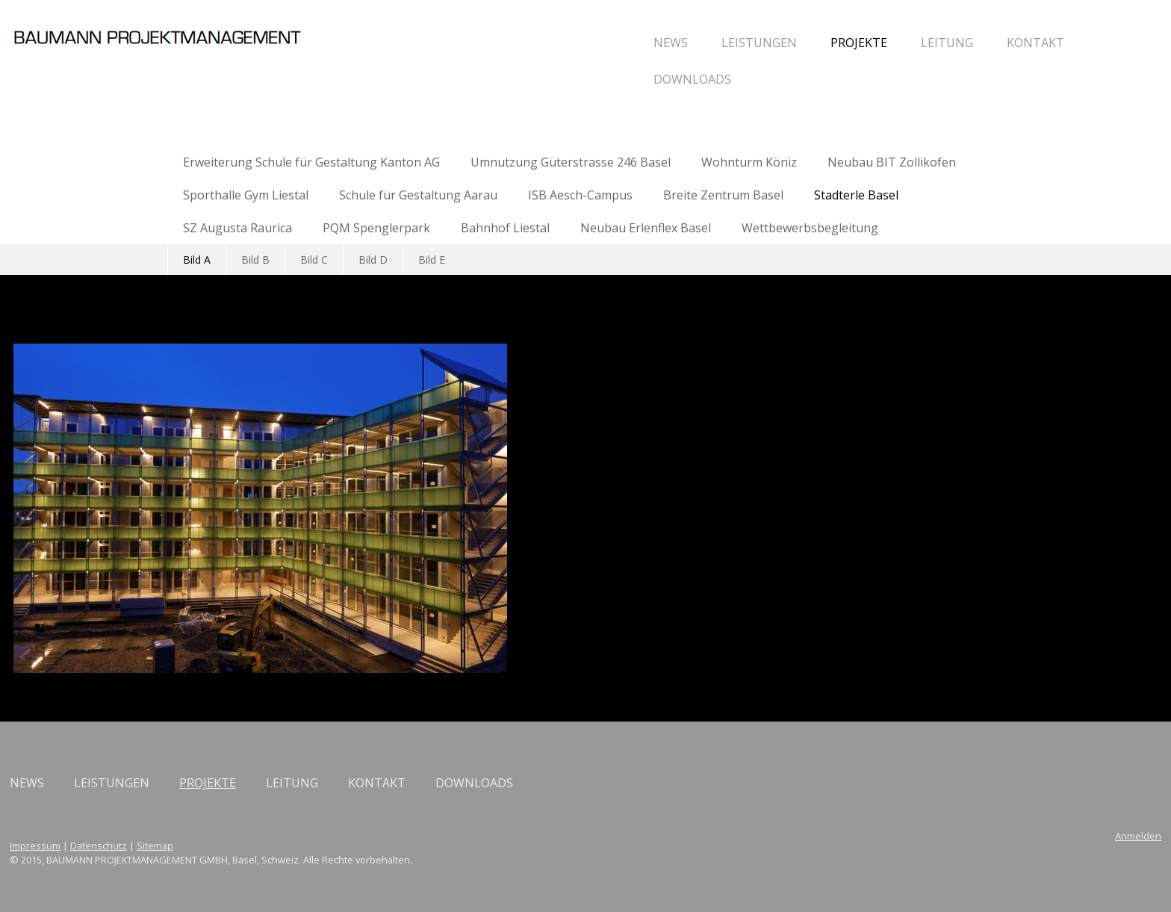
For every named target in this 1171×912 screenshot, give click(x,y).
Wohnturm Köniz (749, 162)
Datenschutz (263, 845)
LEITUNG (782, 42)
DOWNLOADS (527, 79)
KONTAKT (870, 42)
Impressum (200, 845)
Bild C (314, 259)
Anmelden (973, 836)
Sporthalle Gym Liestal (245, 195)
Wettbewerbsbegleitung (810, 228)
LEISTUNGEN (594, 42)
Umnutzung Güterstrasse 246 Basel (570, 162)
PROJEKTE (693, 42)
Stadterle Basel (856, 195)
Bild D (373, 259)
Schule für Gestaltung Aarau (418, 195)
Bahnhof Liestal (505, 228)
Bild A (197, 259)
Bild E (431, 259)
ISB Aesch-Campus (580, 195)
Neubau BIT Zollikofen (891, 162)
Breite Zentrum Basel (723, 195)
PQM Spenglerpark (376, 228)
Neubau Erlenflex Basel (645, 228)
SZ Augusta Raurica (237, 228)
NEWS (505, 42)
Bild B (255, 259)
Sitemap (320, 845)
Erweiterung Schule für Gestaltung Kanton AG (311, 162)
